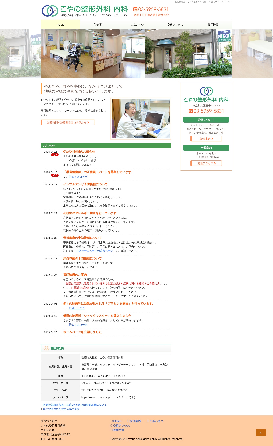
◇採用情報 (117, 429)
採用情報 (213, 24)
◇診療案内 (134, 421)
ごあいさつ (137, 24)
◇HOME (116, 421)
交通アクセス (175, 24)
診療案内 (99, 24)
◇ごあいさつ (155, 421)
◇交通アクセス (120, 425)
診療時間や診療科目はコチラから (68, 122)
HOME (60, 24)
